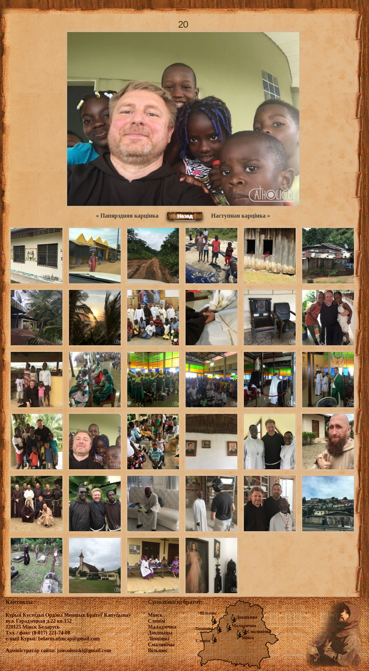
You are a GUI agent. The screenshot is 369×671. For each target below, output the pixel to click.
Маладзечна (244, 625)
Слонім (203, 640)
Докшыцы (246, 617)
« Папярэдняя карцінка (127, 215)
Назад (185, 216)
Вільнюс (208, 613)
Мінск (248, 637)
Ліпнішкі (203, 628)
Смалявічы (258, 631)
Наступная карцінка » (240, 215)
